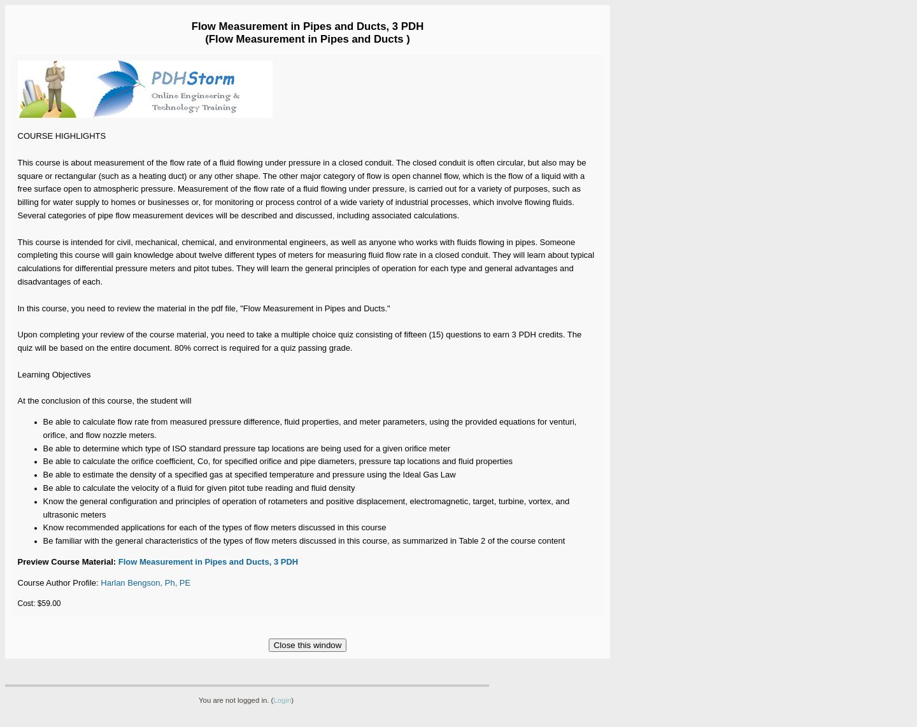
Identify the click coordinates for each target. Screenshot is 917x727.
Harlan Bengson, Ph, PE (145, 583)
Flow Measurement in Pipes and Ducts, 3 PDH (209, 562)
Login (282, 700)
